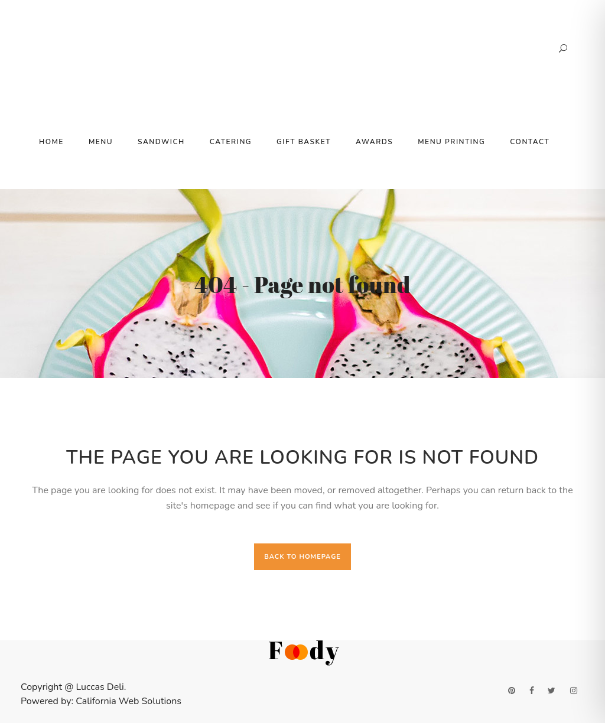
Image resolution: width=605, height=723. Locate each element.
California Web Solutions (128, 701)
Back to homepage (302, 556)
